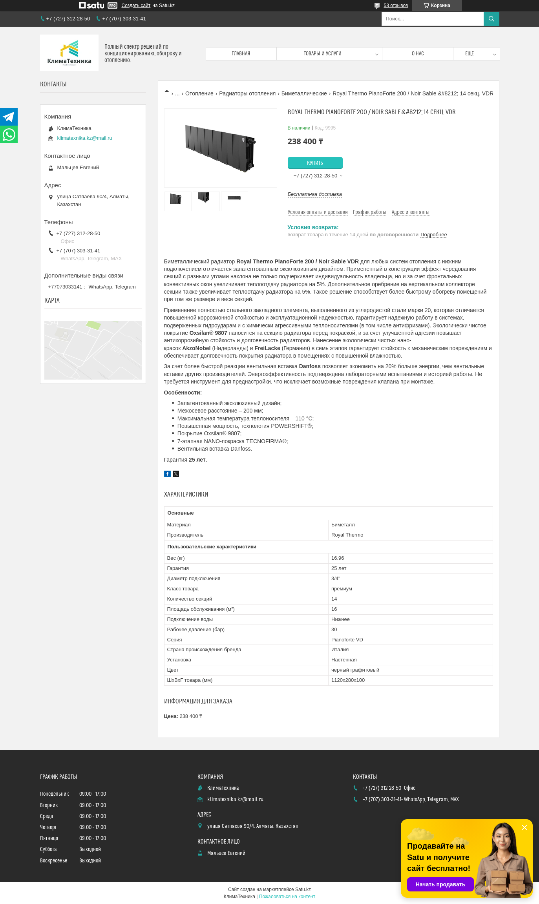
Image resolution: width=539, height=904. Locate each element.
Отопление (199, 93)
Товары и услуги (323, 54)
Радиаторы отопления (247, 93)
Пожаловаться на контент (287, 896)
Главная (241, 54)
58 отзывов (396, 5)
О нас (418, 54)
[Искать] (491, 19)
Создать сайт (136, 5)
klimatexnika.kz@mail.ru (84, 138)
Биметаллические (304, 93)
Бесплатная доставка (315, 194)
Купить (315, 163)
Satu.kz (303, 889)
